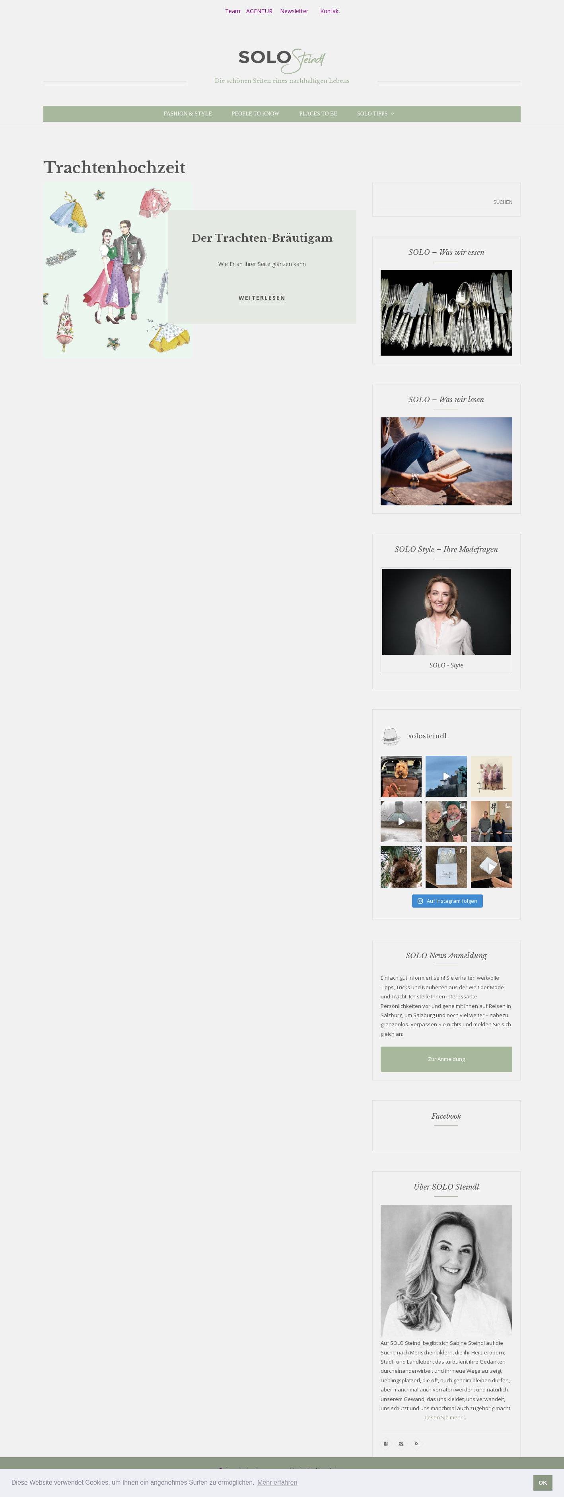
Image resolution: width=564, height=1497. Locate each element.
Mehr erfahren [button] (277, 1482)
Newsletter (294, 11)
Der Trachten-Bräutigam (262, 238)
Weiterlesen (262, 297)
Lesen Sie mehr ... (446, 1417)
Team (232, 11)
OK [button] (543, 1482)
